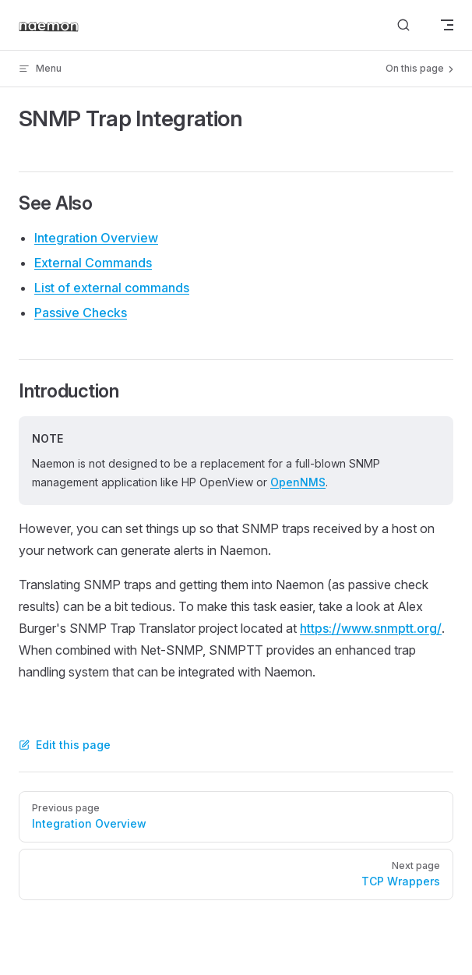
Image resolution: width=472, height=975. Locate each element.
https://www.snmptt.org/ (371, 628)
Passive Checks (80, 312)
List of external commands (111, 287)
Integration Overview (96, 238)
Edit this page (65, 744)
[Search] (403, 25)
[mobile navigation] (447, 25)
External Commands (93, 262)
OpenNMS (298, 482)
